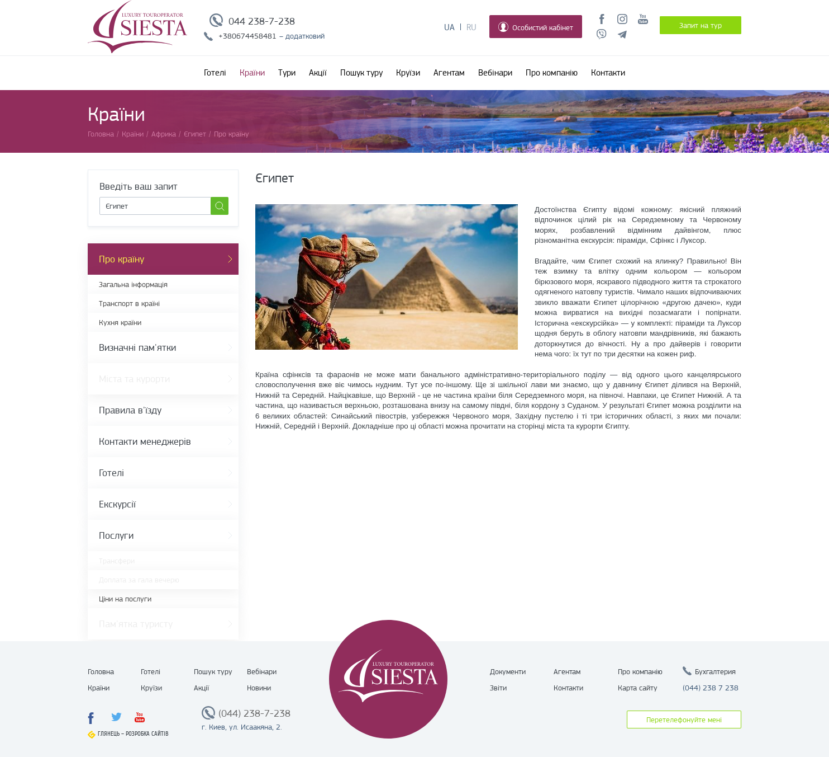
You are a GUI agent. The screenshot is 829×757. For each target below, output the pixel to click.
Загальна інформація (133, 284)
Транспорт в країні (129, 303)
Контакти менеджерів (145, 441)
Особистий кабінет (535, 27)
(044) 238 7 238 (711, 687)
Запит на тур (700, 25)
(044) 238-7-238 (254, 713)
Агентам (449, 73)
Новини (259, 687)
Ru (471, 27)
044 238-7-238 (261, 21)
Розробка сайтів (147, 733)
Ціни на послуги (125, 598)
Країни (252, 73)
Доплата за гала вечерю (139, 579)
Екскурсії (117, 504)
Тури (287, 73)
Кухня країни (120, 322)
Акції (318, 73)
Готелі (215, 73)
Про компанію (552, 73)
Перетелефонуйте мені (684, 719)
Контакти (608, 73)
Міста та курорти (134, 378)
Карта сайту (638, 687)
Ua (449, 27)
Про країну (121, 259)
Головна (101, 671)
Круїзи (408, 73)
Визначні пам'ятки (137, 347)
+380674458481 (247, 35)
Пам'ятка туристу (136, 623)
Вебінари (495, 73)
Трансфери (117, 560)
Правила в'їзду (130, 410)
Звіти (498, 687)
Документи (508, 671)
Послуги (116, 535)
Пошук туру (361, 73)
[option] (386, 277)
